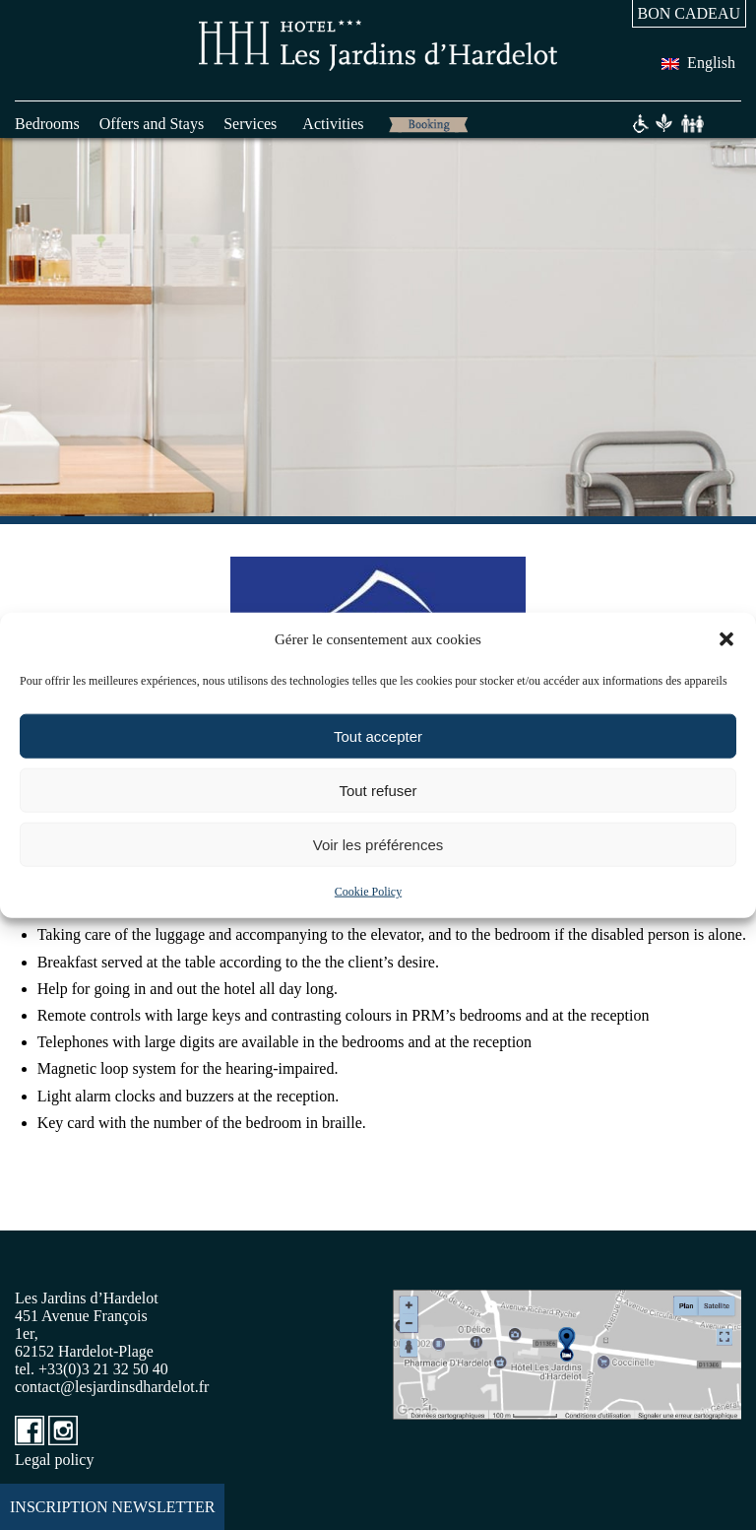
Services (250, 123)
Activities (332, 123)
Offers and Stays (151, 123)
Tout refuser (377, 789)
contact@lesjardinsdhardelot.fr (112, 1386)
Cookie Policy (368, 891)
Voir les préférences (378, 843)
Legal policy (54, 1459)
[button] (726, 639)
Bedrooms (47, 123)
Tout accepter (378, 735)
